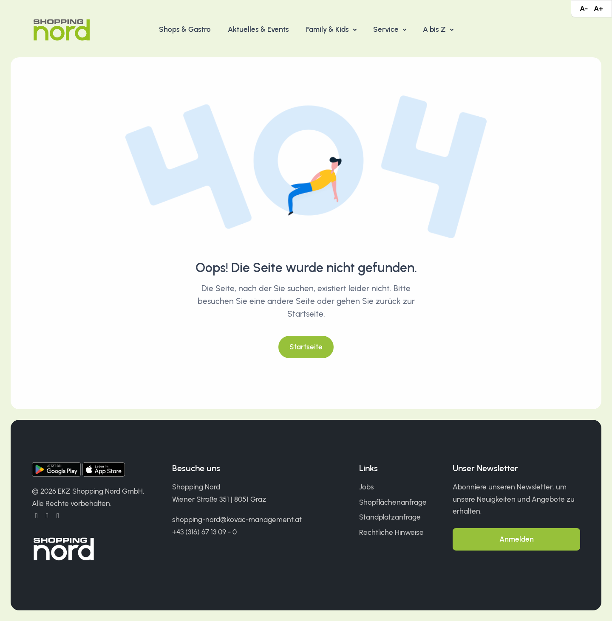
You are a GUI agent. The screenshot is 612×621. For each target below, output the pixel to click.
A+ (598, 8)
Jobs (366, 487)
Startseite (306, 347)
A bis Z (435, 29)
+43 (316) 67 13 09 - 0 (204, 532)
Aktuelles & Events (258, 29)
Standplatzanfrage (390, 517)
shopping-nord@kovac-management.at (237, 519)
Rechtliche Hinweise (391, 532)
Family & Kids (328, 29)
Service (386, 29)
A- (584, 8)
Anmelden (516, 539)
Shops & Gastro (185, 29)
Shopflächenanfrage (393, 502)
